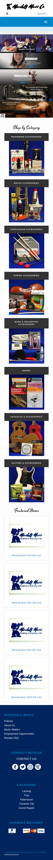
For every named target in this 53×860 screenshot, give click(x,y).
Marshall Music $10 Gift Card (26, 555)
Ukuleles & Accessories (26, 417)
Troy (26, 795)
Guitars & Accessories (26, 463)
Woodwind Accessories (26, 137)
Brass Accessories (26, 183)
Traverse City (26, 803)
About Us (9, 725)
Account (42, 13)
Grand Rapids (26, 808)
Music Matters (12, 729)
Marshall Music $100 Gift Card (26, 697)
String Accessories (26, 275)
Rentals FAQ (11, 738)
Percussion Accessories (26, 229)
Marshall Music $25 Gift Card (26, 603)
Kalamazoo (26, 799)
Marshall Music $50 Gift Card (26, 650)
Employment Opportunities (19, 733)
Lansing (26, 791)
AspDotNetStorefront (11, 854)
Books (26, 371)
